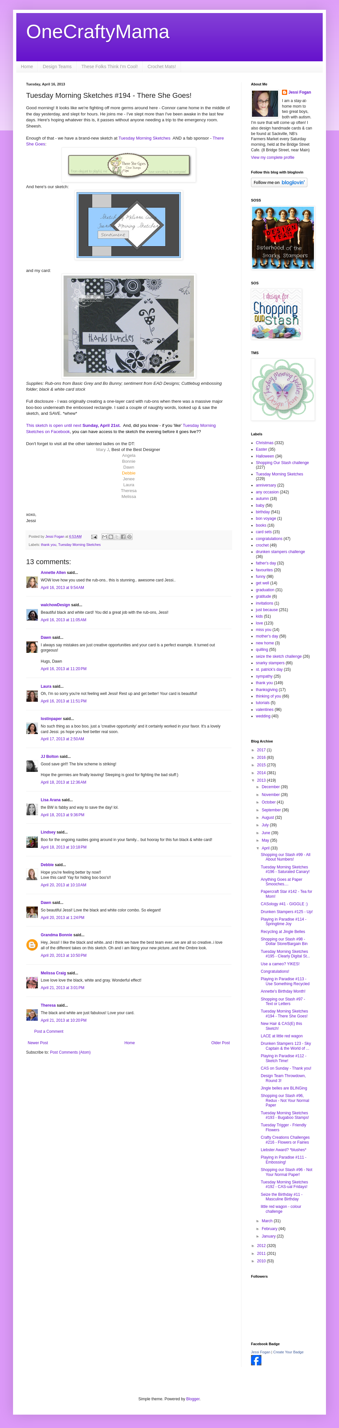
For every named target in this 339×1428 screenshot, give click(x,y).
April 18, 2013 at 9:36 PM (62, 815)
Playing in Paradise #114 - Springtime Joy (283, 921)
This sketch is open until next (53, 425)
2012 (262, 1245)
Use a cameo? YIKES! (280, 964)
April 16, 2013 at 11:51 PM (63, 701)
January (269, 1236)
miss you (263, 629)
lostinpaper (51, 718)
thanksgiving (267, 689)
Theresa (48, 1005)
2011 (262, 1253)
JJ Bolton (50, 756)
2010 (262, 1261)
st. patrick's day (269, 669)
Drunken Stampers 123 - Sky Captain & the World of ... (286, 1045)
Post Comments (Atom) (70, 1052)
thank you (48, 545)
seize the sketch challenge (279, 656)
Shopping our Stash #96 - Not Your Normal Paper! (286, 1172)
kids (259, 616)
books (261, 525)
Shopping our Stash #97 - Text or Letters (283, 1001)
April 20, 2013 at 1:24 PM (62, 917)
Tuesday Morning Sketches (144, 138)
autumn (262, 498)
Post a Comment (48, 1031)
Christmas (264, 443)
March (268, 1221)
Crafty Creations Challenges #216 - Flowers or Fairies (285, 1139)
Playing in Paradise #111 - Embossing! (283, 1159)
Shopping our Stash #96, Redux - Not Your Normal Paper (285, 1100)
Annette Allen (53, 572)
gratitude (263, 596)
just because (267, 610)
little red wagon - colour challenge (281, 1208)
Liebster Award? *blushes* (283, 1150)
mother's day (267, 636)
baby (260, 505)
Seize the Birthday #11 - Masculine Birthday (281, 1196)
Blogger (192, 1399)
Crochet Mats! (162, 66)
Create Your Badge (288, 1352)
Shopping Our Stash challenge (282, 462)
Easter (261, 449)
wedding (263, 716)
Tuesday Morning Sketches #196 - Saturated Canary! (285, 869)
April (266, 848)
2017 (262, 750)
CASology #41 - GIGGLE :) (284, 904)
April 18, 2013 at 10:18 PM (63, 847)
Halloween (265, 456)
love (259, 623)
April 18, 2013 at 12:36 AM (63, 782)
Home (27, 66)
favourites (264, 570)
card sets (264, 532)
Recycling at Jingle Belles (283, 931)
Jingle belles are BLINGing (284, 1088)
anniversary (266, 485)
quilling (262, 649)
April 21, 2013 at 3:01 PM (62, 987)
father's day (266, 563)
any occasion (267, 492)
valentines (264, 709)
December (271, 787)
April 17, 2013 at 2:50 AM (62, 739)
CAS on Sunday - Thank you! (286, 1068)
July (266, 825)
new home (265, 643)
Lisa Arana (51, 800)
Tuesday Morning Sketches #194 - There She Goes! (284, 1013)
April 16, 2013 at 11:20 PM (63, 669)
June (266, 833)
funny (260, 576)
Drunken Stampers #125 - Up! (287, 911)
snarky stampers (270, 663)
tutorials (263, 702)
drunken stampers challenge (280, 551)
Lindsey (48, 832)
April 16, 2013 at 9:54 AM (62, 587)
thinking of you (268, 696)
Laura (46, 686)
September (272, 810)
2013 (262, 780)
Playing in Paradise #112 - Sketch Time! (283, 1058)
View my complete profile (272, 157)
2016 (262, 757)
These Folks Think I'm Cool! (109, 66)
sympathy (264, 676)
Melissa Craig (53, 973)
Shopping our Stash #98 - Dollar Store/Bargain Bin (284, 941)
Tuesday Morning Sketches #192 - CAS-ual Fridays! (284, 1184)
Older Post (220, 1043)
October (269, 802)
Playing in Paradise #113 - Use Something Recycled (285, 981)
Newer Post (38, 1043)
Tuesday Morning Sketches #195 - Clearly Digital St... (285, 953)
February (270, 1228)
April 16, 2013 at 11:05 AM (63, 620)
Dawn (46, 637)
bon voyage (266, 518)
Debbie (47, 865)
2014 (262, 773)
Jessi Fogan (299, 92)
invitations (264, 603)
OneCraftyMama (98, 31)
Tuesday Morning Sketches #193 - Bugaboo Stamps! (285, 1115)
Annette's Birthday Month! (283, 991)
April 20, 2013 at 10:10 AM (63, 885)
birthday (263, 512)
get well (262, 583)
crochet (262, 545)
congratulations (269, 538)
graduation (265, 590)
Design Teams (57, 66)
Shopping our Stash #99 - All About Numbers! (285, 857)
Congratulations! (275, 971)
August (268, 817)
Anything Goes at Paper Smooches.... (281, 881)
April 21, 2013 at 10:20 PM (63, 1020)
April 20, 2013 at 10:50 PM (63, 955)
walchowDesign (55, 605)
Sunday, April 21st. (101, 425)
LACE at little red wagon (282, 1036)
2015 (262, 765)
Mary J (102, 449)
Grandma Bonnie (56, 935)
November (271, 794)
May (266, 840)
